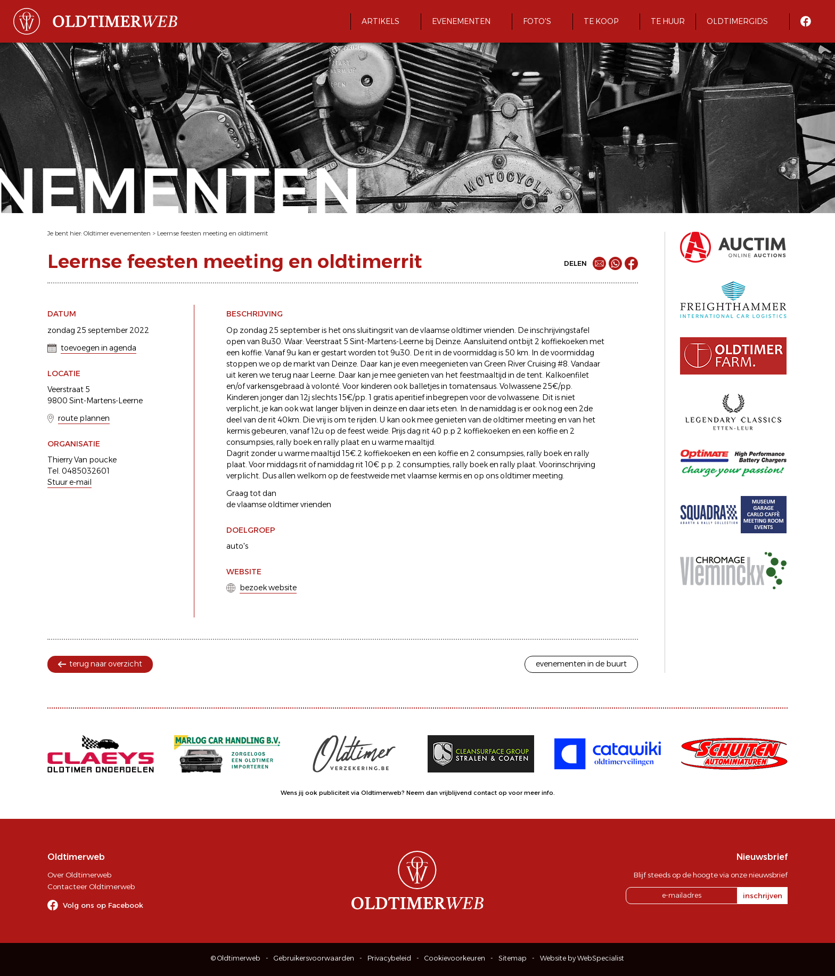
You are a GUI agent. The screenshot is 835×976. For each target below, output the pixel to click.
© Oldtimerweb (235, 958)
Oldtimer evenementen (117, 233)
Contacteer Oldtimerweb (91, 886)
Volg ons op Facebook (103, 905)
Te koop (601, 21)
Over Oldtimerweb (79, 875)
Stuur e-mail (69, 482)
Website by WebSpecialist (582, 958)
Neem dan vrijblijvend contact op (456, 792)
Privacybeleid (389, 958)
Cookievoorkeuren (454, 958)
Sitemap (512, 958)
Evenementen (461, 21)
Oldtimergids (737, 21)
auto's (237, 546)
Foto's (537, 21)
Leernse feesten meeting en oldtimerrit (212, 233)
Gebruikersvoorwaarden (314, 958)
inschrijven (762, 895)
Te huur (668, 21)
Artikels (380, 21)
